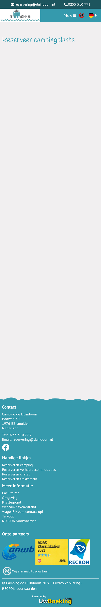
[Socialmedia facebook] (5, 448)
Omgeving (10, 497)
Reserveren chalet (16, 474)
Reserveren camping (17, 465)
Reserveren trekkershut (19, 478)
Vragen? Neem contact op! (22, 511)
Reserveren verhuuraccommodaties (29, 469)
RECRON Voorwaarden (19, 520)
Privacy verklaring (66, 583)
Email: (7, 439)
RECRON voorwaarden (19, 588)
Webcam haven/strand (19, 507)
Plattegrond (11, 502)
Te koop (8, 516)
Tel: (5, 434)
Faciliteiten (10, 493)
